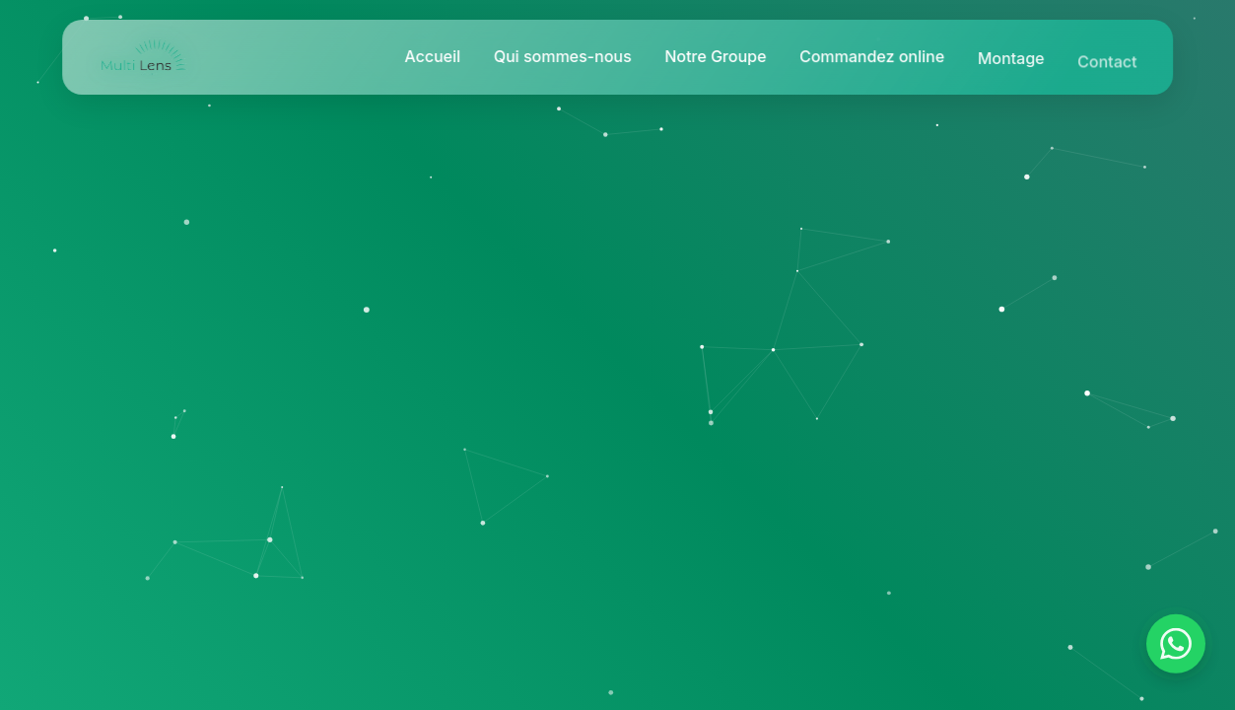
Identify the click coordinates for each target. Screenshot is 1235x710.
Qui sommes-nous (563, 56)
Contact (1106, 65)
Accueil (432, 56)
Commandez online (871, 58)
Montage (1011, 61)
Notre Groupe (715, 56)
